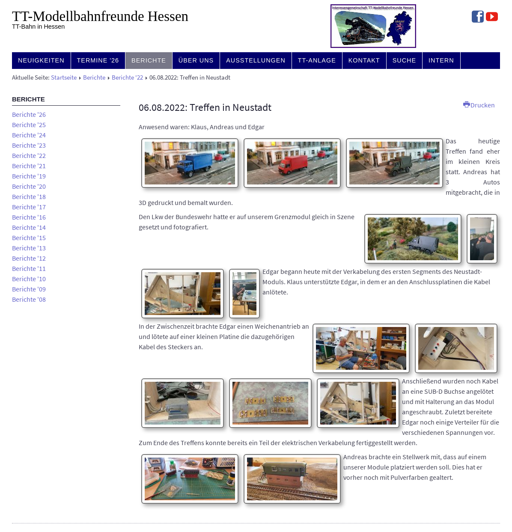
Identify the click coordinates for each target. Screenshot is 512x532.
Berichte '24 (29, 135)
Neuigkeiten (41, 60)
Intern (441, 60)
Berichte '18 (29, 196)
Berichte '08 (29, 299)
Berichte (148, 60)
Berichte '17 (29, 206)
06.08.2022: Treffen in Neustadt (205, 107)
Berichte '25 (29, 124)
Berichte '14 (29, 227)
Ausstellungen (256, 60)
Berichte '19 (29, 176)
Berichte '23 (29, 145)
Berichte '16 (29, 217)
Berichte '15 (29, 237)
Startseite (64, 77)
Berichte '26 (29, 114)
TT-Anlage (317, 60)
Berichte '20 (29, 186)
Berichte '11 (29, 268)
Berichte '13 (29, 248)
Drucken (479, 105)
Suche (404, 60)
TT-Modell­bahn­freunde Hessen (100, 16)
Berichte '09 (29, 289)
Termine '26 (98, 60)
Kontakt (364, 60)
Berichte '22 (127, 77)
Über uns (196, 60)
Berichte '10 (29, 278)
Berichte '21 (29, 165)
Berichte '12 (29, 258)
